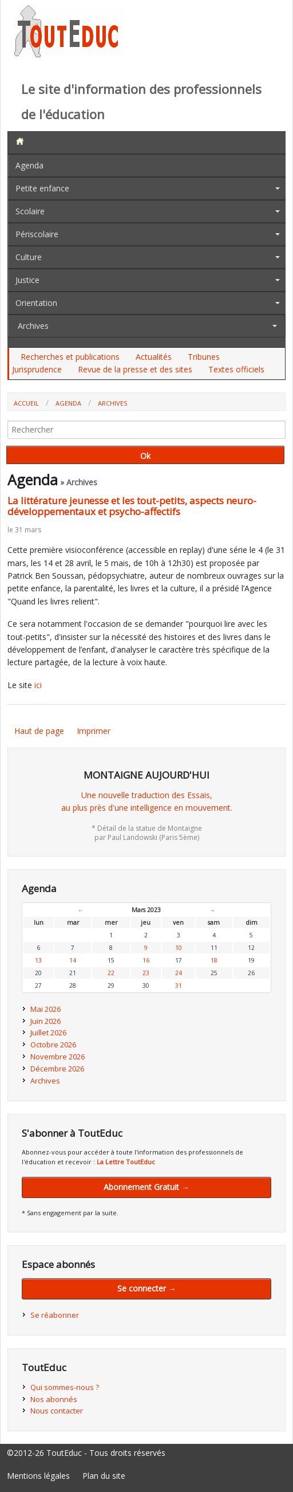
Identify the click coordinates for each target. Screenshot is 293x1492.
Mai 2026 (45, 1009)
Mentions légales (38, 1475)
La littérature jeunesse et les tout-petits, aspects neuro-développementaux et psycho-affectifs (131, 506)
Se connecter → (146, 1288)
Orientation (36, 302)
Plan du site (103, 1475)
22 (111, 973)
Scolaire (30, 211)
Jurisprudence (37, 369)
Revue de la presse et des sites (135, 369)
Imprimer (93, 730)
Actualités (154, 356)
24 (178, 973)
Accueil (26, 403)
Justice (27, 279)
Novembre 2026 (57, 1056)
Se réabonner (54, 1315)
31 (178, 985)
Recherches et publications (70, 356)
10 (178, 948)
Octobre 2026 (53, 1044)
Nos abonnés (53, 1399)
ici (38, 685)
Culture (28, 257)
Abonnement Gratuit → (146, 1186)
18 (214, 960)
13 (38, 960)
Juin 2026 (45, 1021)
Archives (33, 325)
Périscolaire (36, 234)
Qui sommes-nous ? (64, 1387)
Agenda (29, 165)
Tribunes (204, 356)
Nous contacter (56, 1410)
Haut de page (39, 730)
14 (72, 960)
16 (145, 960)
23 (145, 973)
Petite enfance (42, 188)
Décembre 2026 (57, 1068)
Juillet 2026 (48, 1032)
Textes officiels (236, 369)
